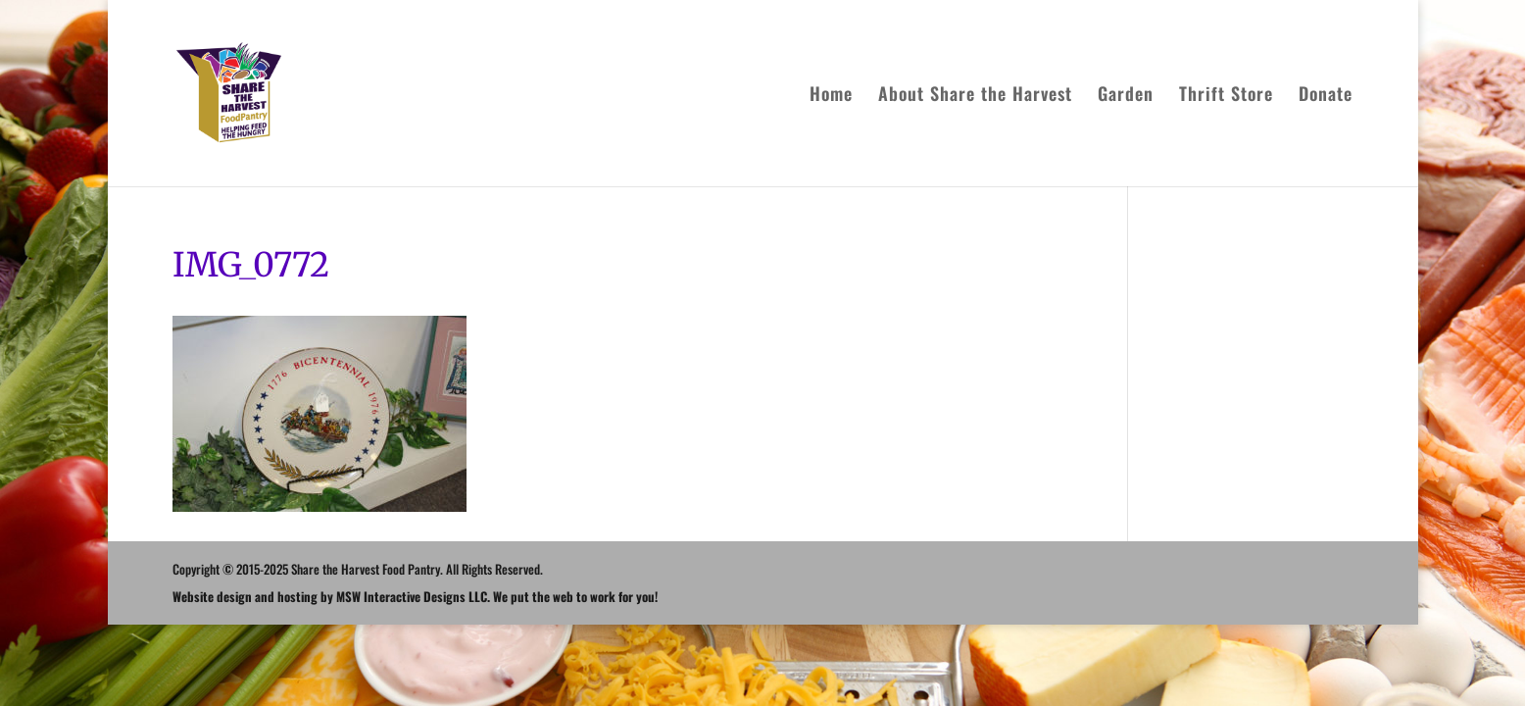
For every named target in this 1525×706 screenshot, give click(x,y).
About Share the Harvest (975, 96)
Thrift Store (1226, 96)
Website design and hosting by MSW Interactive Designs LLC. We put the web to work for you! (415, 596)
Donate (1326, 96)
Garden (1126, 96)
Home (831, 96)
